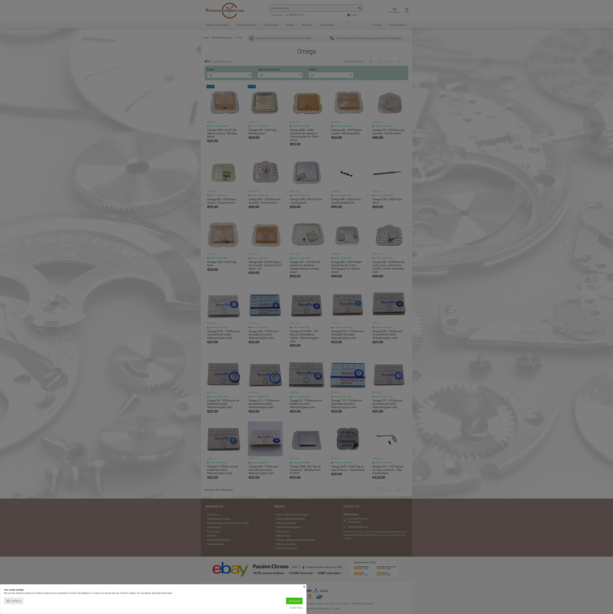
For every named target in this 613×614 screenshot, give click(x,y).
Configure (13, 601)
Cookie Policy (296, 607)
